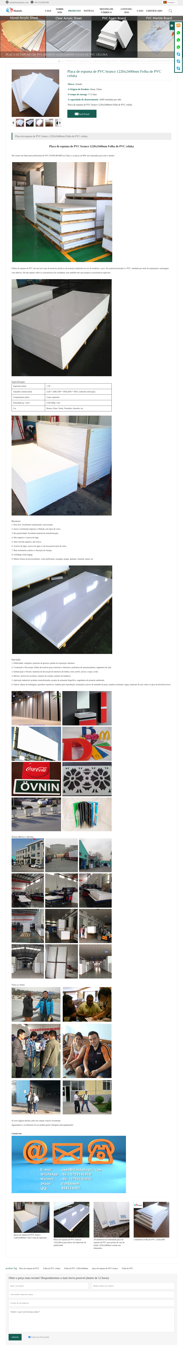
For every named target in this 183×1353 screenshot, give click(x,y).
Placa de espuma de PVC (29, 1271)
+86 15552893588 (41, 2)
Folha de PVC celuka (51, 1271)
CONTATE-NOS (126, 11)
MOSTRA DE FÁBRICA (106, 11)
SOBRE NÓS (60, 11)
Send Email (81, 113)
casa (61, 61)
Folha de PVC (84, 61)
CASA (48, 11)
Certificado (154, 11)
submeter (15, 1339)
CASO (140, 11)
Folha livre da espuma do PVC (105, 61)
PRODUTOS (74, 11)
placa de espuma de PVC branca (105, 1271)
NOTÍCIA (89, 11)
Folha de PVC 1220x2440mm (76, 1271)
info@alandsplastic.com (19, 2)
